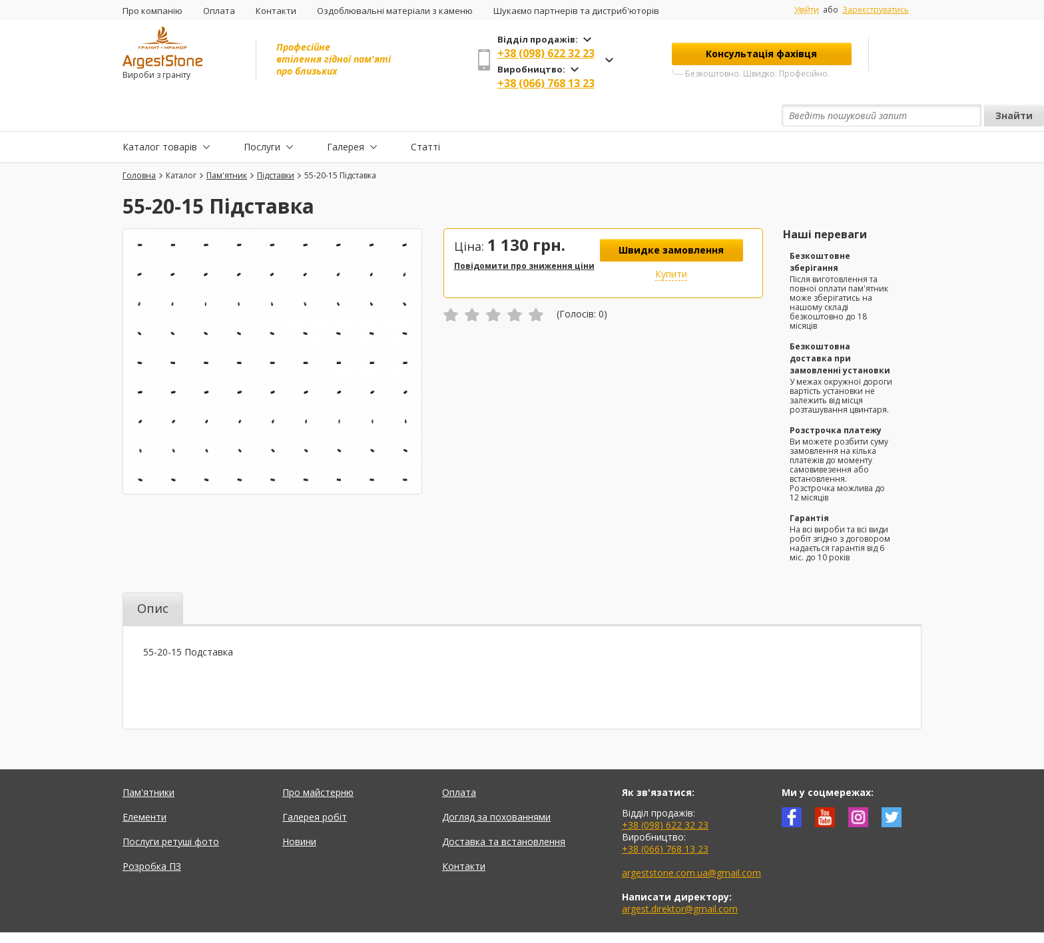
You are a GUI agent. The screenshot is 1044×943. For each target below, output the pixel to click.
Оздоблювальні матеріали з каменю (395, 11)
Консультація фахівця (761, 53)
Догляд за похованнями (496, 786)
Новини (299, 811)
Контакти (276, 11)
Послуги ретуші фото (171, 811)
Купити (671, 243)
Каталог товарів (160, 115)
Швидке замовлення (671, 219)
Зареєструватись (875, 9)
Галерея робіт (314, 786)
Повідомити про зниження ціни (524, 235)
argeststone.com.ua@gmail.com (691, 842)
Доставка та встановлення (503, 811)
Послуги (262, 115)
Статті (425, 115)
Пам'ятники (148, 761)
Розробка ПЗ (152, 835)
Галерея (345, 115)
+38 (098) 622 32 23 (546, 53)
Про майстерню (318, 761)
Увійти (806, 10)
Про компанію (152, 11)
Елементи (144, 786)
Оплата (219, 11)
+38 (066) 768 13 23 (546, 83)
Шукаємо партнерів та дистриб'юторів (576, 11)
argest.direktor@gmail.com (680, 878)
